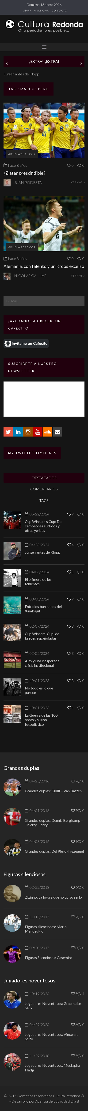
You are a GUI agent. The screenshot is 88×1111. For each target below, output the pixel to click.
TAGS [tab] (44, 500)
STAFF (27, 10)
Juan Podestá (28, 182)
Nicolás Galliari (31, 275)
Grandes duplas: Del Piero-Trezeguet (54, 851)
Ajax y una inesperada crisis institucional (42, 663)
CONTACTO (59, 10)
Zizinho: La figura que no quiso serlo (53, 897)
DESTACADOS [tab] (44, 477)
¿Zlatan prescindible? (24, 173)
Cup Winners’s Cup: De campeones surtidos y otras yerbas (43, 526)
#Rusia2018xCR (22, 154)
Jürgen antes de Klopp (21, 74)
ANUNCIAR (41, 10)
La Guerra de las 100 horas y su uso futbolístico (41, 719)
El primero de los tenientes (38, 581)
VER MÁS (77, 182)
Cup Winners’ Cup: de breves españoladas (42, 635)
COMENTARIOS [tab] (44, 489)
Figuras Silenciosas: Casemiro (48, 957)
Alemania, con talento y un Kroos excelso (44, 266)
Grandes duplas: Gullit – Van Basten (53, 791)
